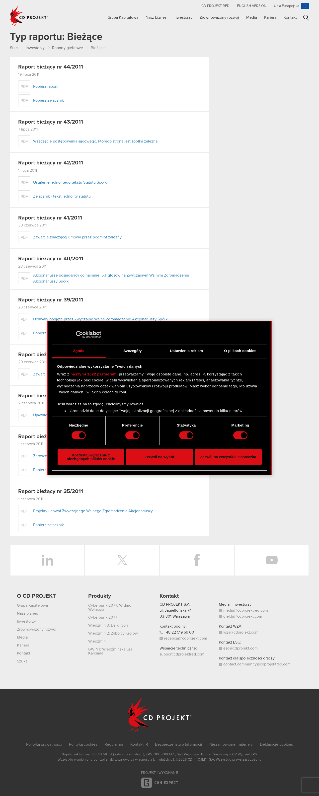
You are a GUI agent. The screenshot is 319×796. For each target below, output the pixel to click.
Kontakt (290, 17)
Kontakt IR (139, 744)
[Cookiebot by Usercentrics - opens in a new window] (79, 334)
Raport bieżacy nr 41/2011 (50, 218)
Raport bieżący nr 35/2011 (50, 491)
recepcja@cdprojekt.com (183, 638)
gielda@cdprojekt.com (240, 616)
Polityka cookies (83, 744)
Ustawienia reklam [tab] (186, 351)
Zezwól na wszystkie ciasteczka (228, 457)
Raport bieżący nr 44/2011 (50, 67)
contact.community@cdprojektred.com (255, 664)
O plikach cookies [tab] (240, 351)
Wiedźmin (97, 641)
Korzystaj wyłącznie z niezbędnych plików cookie (91, 457)
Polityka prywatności (44, 744)
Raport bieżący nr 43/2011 (50, 122)
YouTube (272, 560)
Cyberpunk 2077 (102, 617)
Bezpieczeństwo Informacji (178, 744)
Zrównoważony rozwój (219, 17)
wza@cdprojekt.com (238, 632)
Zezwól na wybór (159, 457)
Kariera (270, 17)
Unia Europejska (286, 6)
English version (251, 6)
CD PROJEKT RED (215, 6)
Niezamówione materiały (231, 744)
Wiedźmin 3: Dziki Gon (108, 625)
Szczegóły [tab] (132, 351)
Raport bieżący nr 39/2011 (50, 300)
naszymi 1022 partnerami (94, 374)
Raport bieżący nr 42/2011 (50, 163)
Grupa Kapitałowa (122, 17)
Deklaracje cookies (276, 744)
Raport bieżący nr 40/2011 (50, 259)
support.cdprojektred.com (182, 654)
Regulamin (113, 744)
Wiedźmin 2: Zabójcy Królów (113, 633)
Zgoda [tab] (78, 351)
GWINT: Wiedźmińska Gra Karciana (110, 651)
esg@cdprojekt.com (238, 648)
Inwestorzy (182, 17)
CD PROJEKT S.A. (175, 604)
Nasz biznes (156, 17)
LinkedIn (47, 560)
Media (251, 17)
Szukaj (306, 17)
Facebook (197, 560)
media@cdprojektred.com (243, 610)
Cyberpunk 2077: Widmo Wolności (109, 607)
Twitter (122, 560)
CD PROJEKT (29, 15)
